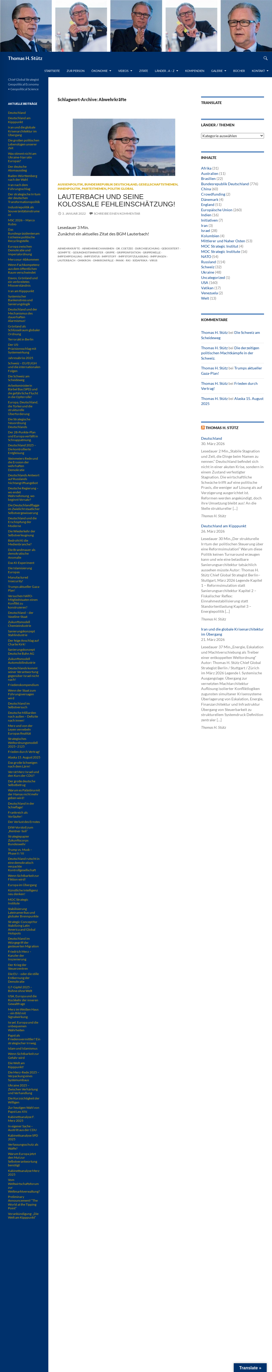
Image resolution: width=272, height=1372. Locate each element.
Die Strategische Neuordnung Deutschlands (19, 423)
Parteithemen (94, 189)
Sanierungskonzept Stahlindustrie (21, 633)
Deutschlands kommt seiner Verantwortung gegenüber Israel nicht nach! (23, 673)
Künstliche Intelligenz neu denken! (23, 892)
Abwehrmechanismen (98, 248)
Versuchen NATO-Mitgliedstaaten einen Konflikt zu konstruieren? (23, 601)
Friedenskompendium (23, 685)
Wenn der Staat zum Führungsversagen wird (22, 694)
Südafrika (140, 260)
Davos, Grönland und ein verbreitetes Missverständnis (23, 282)
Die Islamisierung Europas (20, 570)
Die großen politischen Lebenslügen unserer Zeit (23, 144)
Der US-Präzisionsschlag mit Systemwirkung (22, 348)
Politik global (121, 189)
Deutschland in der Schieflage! (21, 805)
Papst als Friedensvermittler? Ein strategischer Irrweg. (24, 1039)
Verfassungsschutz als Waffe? (23, 1146)
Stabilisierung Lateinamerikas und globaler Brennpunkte (23, 912)
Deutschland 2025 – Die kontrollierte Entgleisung (22, 449)
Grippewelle (152, 252)
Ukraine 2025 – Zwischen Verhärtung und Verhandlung (23, 1089)
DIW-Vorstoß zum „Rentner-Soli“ (20, 829)
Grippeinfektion (129, 252)
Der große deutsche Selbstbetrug (21, 783)
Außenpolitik (70, 184)
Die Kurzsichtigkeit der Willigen (24, 1100)
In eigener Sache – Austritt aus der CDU (22, 1128)
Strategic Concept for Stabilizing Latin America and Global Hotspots (22, 927)
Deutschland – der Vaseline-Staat (20, 614)
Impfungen (158, 256)
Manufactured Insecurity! (18, 579)
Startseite (52, 70)
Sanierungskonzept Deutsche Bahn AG (21, 651)
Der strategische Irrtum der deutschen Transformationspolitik (24, 198)
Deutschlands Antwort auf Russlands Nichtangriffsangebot (23, 479)
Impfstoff (109, 256)
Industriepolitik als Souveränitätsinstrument (24, 211)
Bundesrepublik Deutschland (110, 184)
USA (204, 282)
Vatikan (207, 288)
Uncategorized (213, 277)
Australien (209, 173)
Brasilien (208, 178)
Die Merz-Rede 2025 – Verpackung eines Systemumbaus (23, 1076)
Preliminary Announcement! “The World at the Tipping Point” (23, 1202)
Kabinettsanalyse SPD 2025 (23, 1137)
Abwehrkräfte (69, 248)
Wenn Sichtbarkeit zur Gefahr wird (23, 1055)
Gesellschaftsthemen (158, 184)
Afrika (206, 168)
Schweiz (207, 267)
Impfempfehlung (70, 256)
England (207, 204)
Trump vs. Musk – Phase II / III (20, 851)
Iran (204, 225)
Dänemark (209, 199)
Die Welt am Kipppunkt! (16, 1065)
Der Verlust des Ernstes (24, 822)
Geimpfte (64, 252)
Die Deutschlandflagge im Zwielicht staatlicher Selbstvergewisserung (24, 509)
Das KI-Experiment (21, 563)
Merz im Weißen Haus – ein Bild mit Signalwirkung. (23, 1013)
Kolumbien (210, 236)
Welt (205, 298)
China (206, 189)
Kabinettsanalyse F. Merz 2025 (21, 1119)
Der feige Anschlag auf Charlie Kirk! (23, 642)
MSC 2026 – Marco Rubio (21, 222)
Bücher (239, 70)
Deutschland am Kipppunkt (223, 526)
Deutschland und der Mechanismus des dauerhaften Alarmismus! (22, 315)
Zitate (143, 70)
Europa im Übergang (22, 885)
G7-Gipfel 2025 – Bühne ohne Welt (20, 989)
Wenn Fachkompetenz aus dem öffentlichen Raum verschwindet (24, 268)
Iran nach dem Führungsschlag (19, 187)
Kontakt (258, 70)
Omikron (84, 260)
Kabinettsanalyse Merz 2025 (24, 1172)
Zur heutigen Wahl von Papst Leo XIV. (23, 1109)
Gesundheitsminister (88, 252)
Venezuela (209, 293)
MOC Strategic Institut (219, 246)
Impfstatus (92, 256)
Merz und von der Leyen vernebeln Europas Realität (20, 729)
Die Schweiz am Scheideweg (18, 378)
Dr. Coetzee (124, 248)
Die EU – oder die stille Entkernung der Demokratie (23, 977)
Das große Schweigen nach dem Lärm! (22, 764)
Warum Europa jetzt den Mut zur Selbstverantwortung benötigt (22, 1159)
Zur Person (75, 70)
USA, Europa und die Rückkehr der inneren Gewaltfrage (23, 1000)
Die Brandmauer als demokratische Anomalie (21, 553)
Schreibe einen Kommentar (117, 213)
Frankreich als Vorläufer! (18, 814)
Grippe (110, 252)
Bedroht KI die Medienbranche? (20, 542)
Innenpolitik (69, 189)
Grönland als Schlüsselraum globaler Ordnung (24, 330)
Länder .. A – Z (165, 70)
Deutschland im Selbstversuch (19, 705)
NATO (206, 256)
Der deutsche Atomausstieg (17, 168)
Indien (206, 215)
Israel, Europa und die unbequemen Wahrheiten (23, 1026)
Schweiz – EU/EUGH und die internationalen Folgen (24, 367)
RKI (128, 260)
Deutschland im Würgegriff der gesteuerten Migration (23, 942)
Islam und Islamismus (22, 1048)
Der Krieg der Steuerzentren (18, 966)
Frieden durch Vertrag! (24, 752)
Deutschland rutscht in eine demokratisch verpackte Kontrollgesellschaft (24, 864)
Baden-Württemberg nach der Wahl (22, 178)
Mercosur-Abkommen (23, 259)
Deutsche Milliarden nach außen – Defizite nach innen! (23, 716)
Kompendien (194, 70)
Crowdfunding (213, 194)
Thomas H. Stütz (25, 58)
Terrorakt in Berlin (20, 339)
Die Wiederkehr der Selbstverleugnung (21, 533)
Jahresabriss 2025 (20, 358)
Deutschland (211, 438)
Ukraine (207, 272)
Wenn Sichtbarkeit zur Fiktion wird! (23, 877)
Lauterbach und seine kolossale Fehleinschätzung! (116, 200)
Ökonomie (99, 70)
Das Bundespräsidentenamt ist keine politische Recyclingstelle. (24, 235)
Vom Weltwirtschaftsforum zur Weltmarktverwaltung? (24, 1185)
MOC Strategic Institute (220, 251)
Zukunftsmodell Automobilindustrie (21, 661)
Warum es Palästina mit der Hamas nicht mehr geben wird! (24, 794)
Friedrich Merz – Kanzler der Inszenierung (19, 955)
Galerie (217, 70)
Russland (208, 262)
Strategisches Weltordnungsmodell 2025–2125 (23, 742)
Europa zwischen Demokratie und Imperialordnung (20, 250)
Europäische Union (216, 210)
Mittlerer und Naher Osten (223, 241)
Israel (205, 230)
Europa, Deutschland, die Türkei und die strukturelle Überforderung (23, 408)
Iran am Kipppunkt (21, 291)
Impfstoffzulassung (133, 256)
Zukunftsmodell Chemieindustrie (19, 624)
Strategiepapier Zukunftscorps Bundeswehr (18, 840)
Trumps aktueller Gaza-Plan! (24, 588)
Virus (153, 260)
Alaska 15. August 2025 (24, 757)
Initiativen (209, 220)
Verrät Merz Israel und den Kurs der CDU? (23, 774)
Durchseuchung (147, 248)
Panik (120, 260)
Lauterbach (66, 260)
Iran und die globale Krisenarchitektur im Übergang (22, 131)
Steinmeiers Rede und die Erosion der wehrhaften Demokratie (23, 464)
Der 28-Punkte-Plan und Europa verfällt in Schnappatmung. (23, 436)
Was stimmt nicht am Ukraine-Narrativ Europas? (22, 157)
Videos (123, 70)
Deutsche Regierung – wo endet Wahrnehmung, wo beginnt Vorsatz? (23, 494)
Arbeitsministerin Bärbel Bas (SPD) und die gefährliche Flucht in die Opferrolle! (23, 391)
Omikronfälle (103, 260)
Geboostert (170, 248)
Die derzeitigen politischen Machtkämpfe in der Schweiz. (230, 353)
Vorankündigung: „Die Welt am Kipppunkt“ (23, 1215)
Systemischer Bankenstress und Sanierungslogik (20, 300)
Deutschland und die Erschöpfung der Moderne (22, 522)
